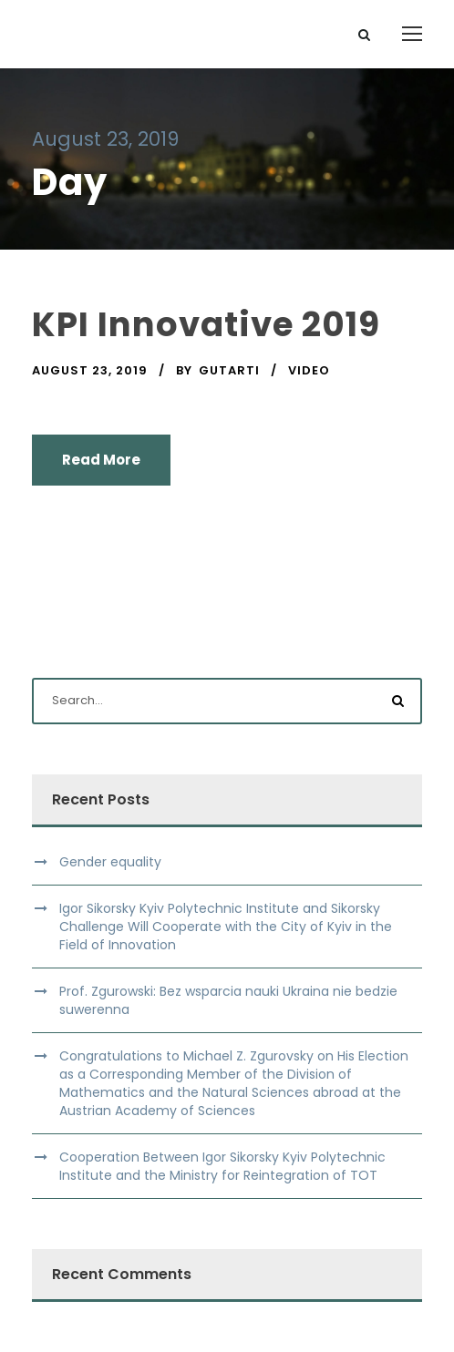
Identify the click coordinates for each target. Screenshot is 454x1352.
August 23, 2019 (90, 370)
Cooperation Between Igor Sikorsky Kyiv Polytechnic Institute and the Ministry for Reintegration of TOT (222, 1166)
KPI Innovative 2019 (206, 324)
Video (309, 370)
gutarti (229, 370)
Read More (101, 459)
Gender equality (110, 862)
